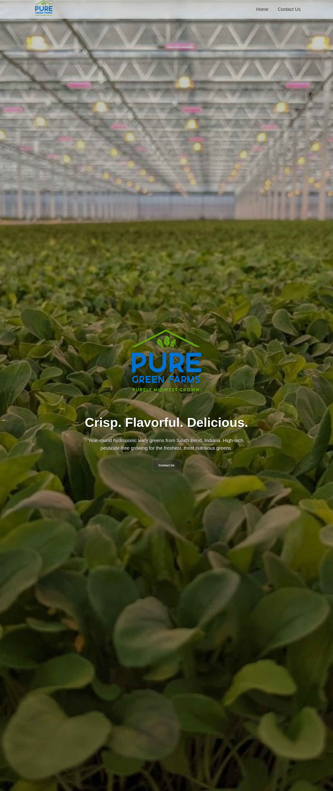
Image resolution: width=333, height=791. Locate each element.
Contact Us (289, 9)
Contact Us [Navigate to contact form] (166, 465)
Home (262, 9)
